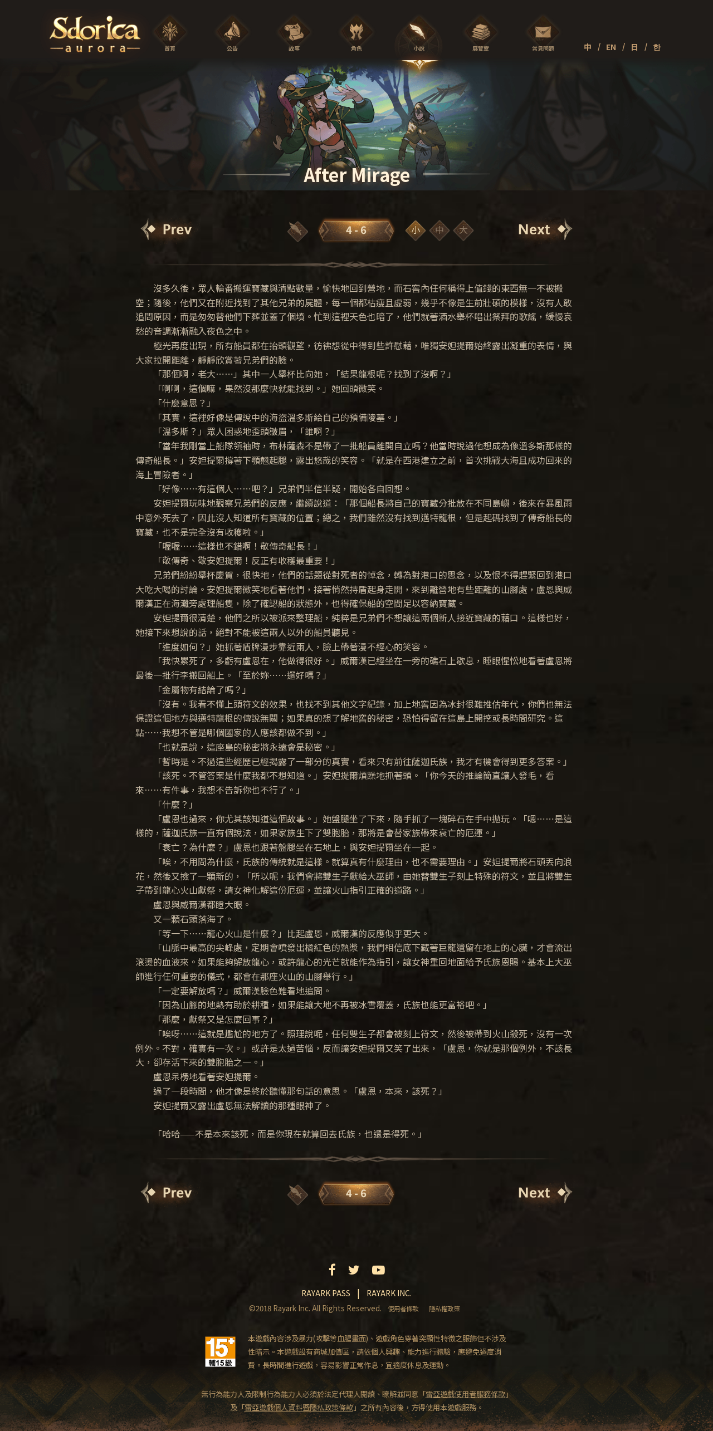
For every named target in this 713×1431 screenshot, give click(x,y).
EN (611, 46)
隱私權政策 (444, 1308)
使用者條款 (403, 1308)
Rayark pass (325, 1292)
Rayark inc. (389, 1292)
